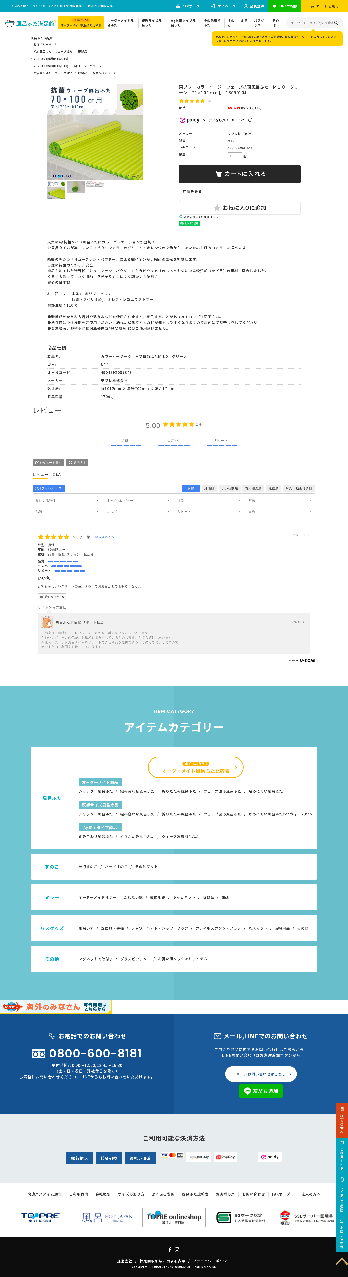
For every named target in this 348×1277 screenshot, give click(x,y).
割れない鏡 (133, 897)
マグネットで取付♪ (96, 958)
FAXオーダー (192, 6)
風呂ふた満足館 (42, 38)
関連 (225, 897)
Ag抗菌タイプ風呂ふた (183, 23)
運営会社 (124, 1260)
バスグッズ (259, 23)
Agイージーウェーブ (88, 66)
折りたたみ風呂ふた (179, 791)
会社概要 (103, 1194)
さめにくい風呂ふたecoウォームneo (280, 813)
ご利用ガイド (341, 1158)
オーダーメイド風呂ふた (120, 23)
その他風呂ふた (212, 23)
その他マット (146, 866)
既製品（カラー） (105, 73)
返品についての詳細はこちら (202, 217)
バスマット (257, 928)
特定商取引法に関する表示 (162, 1260)
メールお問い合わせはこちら (261, 1073)
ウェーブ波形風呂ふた (222, 791)
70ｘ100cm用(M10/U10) (51, 59)
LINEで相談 (288, 6)
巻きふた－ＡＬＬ (46, 44)
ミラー (244, 23)
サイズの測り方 (131, 1194)
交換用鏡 (157, 897)
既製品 (82, 51)
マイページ (227, 6)
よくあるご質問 (341, 1199)
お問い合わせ (341, 1237)
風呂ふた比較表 (195, 1194)
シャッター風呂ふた (96, 791)
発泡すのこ (88, 866)
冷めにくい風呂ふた (266, 791)
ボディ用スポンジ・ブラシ (218, 928)
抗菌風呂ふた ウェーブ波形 (53, 51)
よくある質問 (163, 1194)
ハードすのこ (116, 866)
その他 (275, 23)
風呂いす (86, 928)
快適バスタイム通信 (44, 1194)
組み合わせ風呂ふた (137, 791)
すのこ (231, 23)
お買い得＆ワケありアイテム (182, 958)
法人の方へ (341, 1124)
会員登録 (257, 6)
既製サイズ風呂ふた (152, 23)
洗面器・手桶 (112, 928)
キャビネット (184, 897)
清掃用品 (282, 928)
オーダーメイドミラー (98, 897)
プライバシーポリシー (212, 1260)
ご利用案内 (78, 1194)
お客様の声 (225, 1194)
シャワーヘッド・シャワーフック (159, 928)
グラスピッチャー (135, 958)
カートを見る (327, 5)
